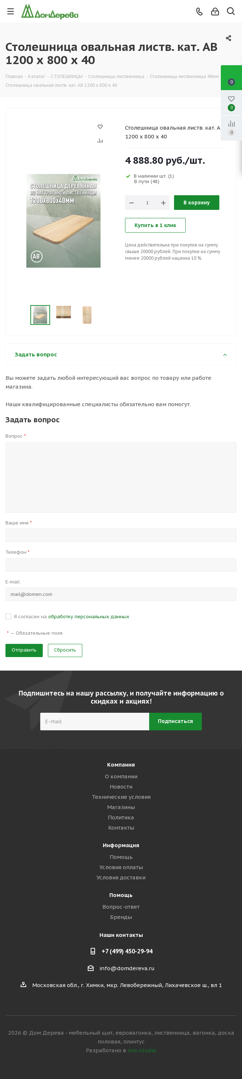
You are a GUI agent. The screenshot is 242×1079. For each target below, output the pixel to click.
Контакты (121, 827)
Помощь (121, 856)
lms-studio (142, 1050)
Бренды (121, 916)
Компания (121, 764)
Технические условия (121, 796)
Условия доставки (121, 877)
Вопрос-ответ (121, 906)
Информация (121, 845)
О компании (121, 776)
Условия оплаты (121, 867)
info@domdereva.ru (127, 968)
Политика (121, 817)
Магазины (121, 807)
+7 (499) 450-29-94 (127, 951)
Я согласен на (71, 616)
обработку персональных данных (88, 616)
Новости (121, 786)
